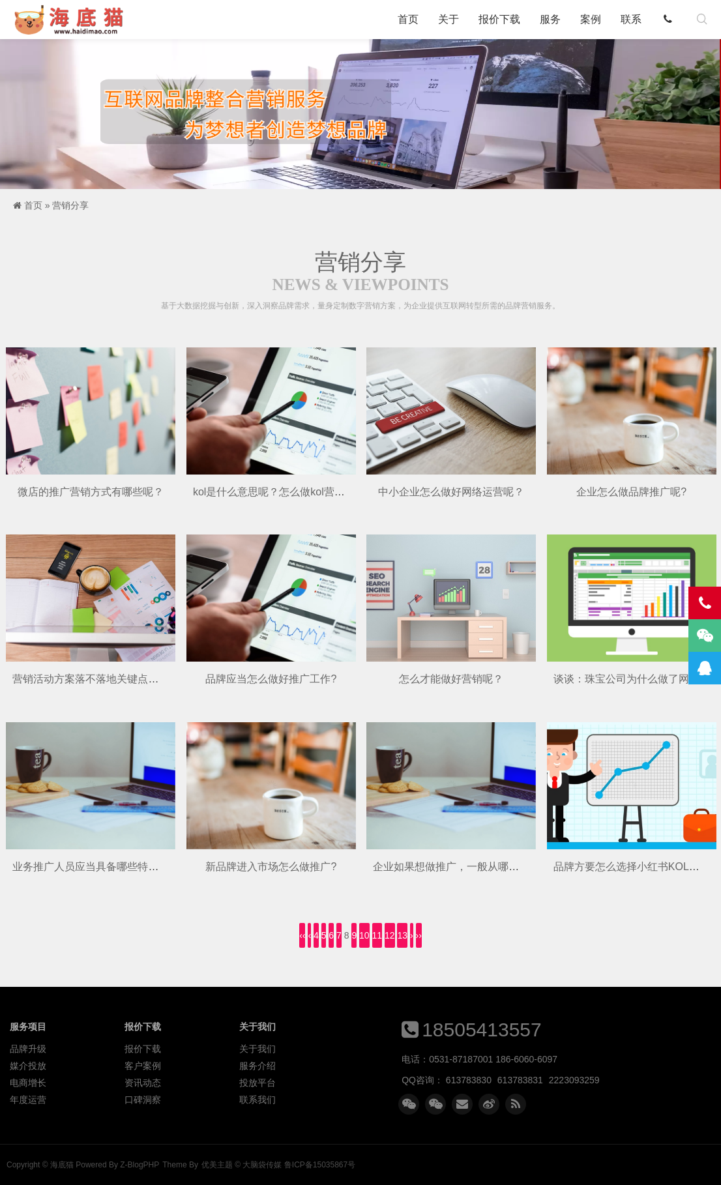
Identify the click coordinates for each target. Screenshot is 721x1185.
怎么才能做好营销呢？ (451, 678)
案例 (590, 19)
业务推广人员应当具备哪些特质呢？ (95, 866)
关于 (448, 19)
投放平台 (257, 1082)
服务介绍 (257, 1066)
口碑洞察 (143, 1099)
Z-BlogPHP (139, 1164)
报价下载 (499, 19)
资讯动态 (143, 1082)
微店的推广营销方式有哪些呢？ (91, 491)
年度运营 (28, 1099)
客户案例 (143, 1066)
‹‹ (302, 935)
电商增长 (28, 1082)
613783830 (469, 1080)
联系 (631, 19)
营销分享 (70, 205)
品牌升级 (28, 1049)
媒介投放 (28, 1066)
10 (364, 935)
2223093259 (574, 1080)
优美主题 (217, 1164)
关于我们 (257, 1049)
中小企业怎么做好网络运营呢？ (451, 491)
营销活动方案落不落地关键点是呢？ (95, 678)
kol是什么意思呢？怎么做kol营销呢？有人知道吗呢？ (316, 491)
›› (419, 935)
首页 (408, 19)
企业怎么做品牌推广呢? (631, 491)
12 (390, 935)
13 (402, 935)
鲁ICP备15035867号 (319, 1164)
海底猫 (73, 20)
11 (377, 935)
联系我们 (257, 1099)
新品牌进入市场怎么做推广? (270, 866)
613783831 (520, 1080)
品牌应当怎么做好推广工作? (270, 678)
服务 (550, 19)
